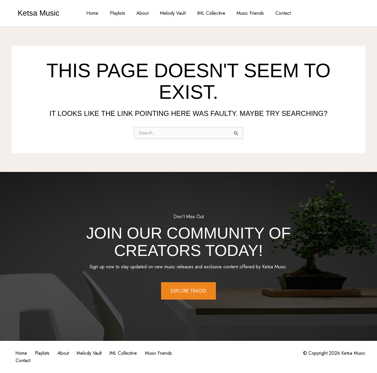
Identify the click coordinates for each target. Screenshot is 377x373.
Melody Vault (173, 13)
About (144, 13)
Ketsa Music (38, 13)
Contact (277, 13)
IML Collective (209, 13)
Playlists (121, 13)
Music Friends (246, 13)
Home (98, 13)
